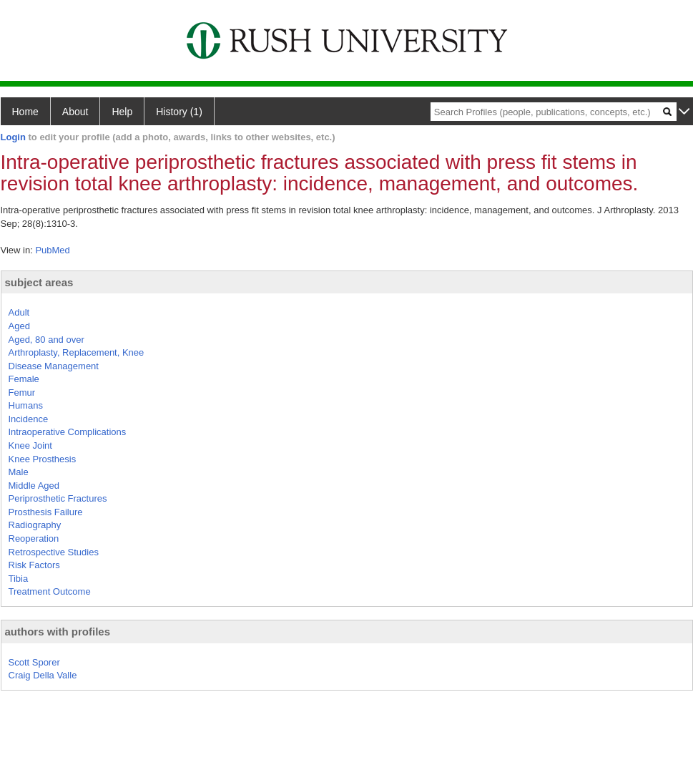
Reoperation (34, 538)
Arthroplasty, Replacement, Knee (76, 352)
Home (25, 111)
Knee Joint (30, 445)
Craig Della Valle (43, 675)
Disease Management (54, 366)
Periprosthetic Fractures (58, 498)
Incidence (29, 419)
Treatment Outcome (50, 591)
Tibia (19, 578)
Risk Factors (34, 565)
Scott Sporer (34, 662)
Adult (19, 312)
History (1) (179, 111)
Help (122, 111)
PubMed (52, 250)
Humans (26, 405)
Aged (19, 326)
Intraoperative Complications (68, 432)
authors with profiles (58, 631)
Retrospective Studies (54, 552)
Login (13, 137)
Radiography (35, 525)
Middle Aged (34, 485)
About (75, 111)
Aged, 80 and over (46, 339)
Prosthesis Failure (46, 512)
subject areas (39, 282)
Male (19, 472)
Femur (22, 392)
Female (24, 379)
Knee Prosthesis (43, 459)
